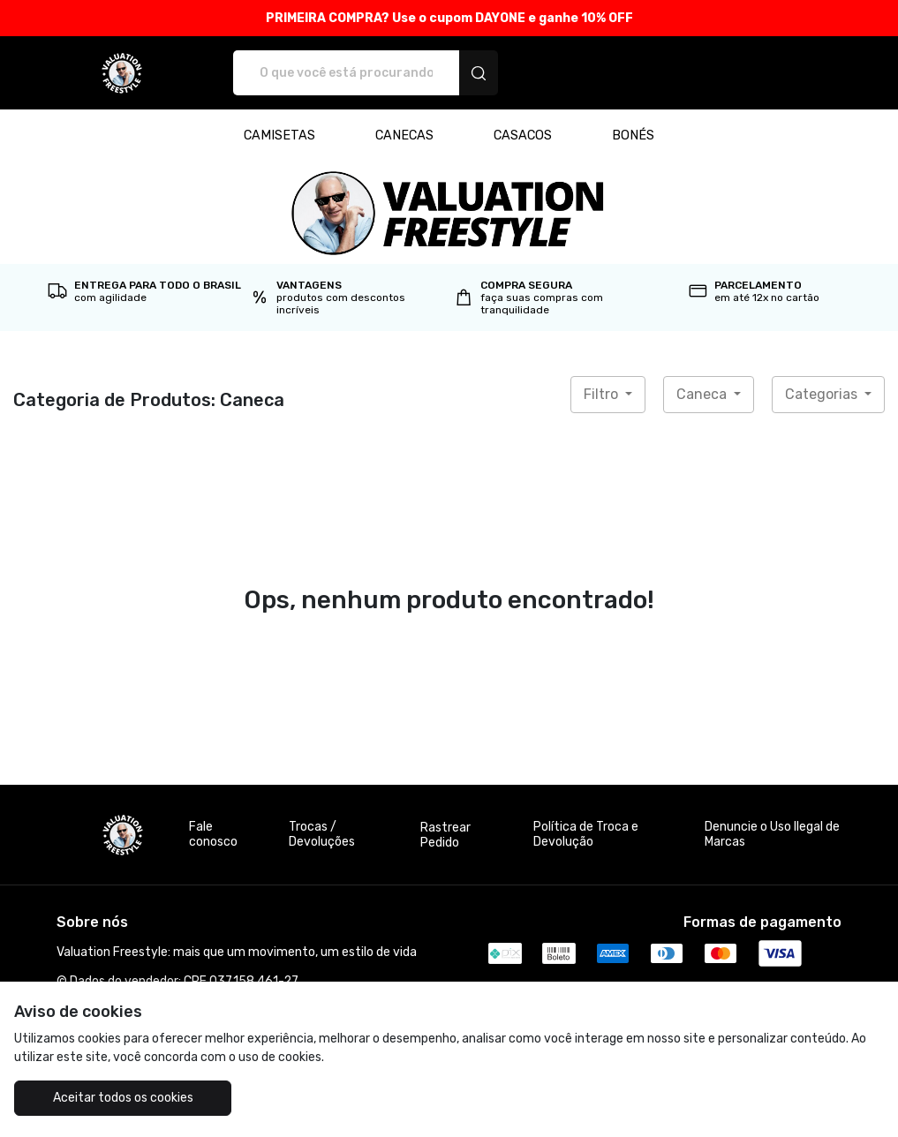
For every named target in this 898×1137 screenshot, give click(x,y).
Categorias (823, 394)
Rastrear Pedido (445, 835)
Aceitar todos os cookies (123, 1097)
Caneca (703, 394)
